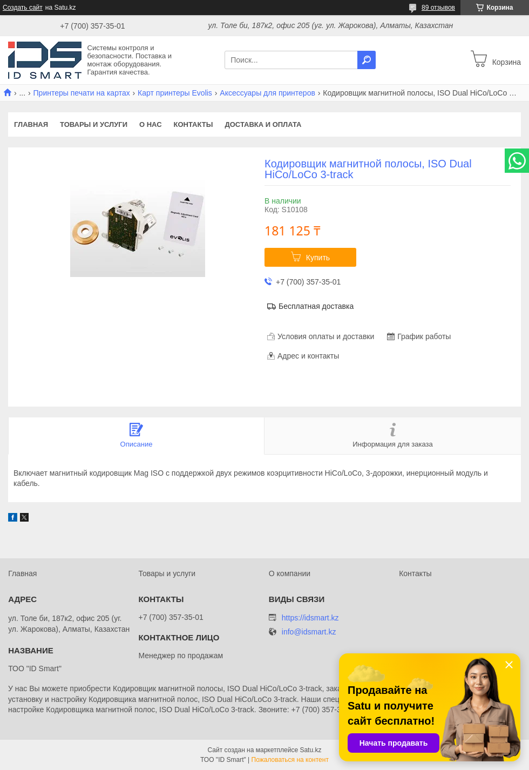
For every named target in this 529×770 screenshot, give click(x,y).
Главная (31, 124)
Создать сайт (23, 7)
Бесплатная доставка (316, 306)
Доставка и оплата (263, 124)
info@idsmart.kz (309, 632)
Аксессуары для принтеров (267, 93)
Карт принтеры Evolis (175, 93)
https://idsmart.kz (310, 617)
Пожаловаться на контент (290, 760)
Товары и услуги (93, 124)
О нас (150, 124)
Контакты (193, 124)
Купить (318, 257)
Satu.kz (310, 750)
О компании (289, 573)
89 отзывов (438, 7)
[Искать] (366, 60)
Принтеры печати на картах (81, 93)
